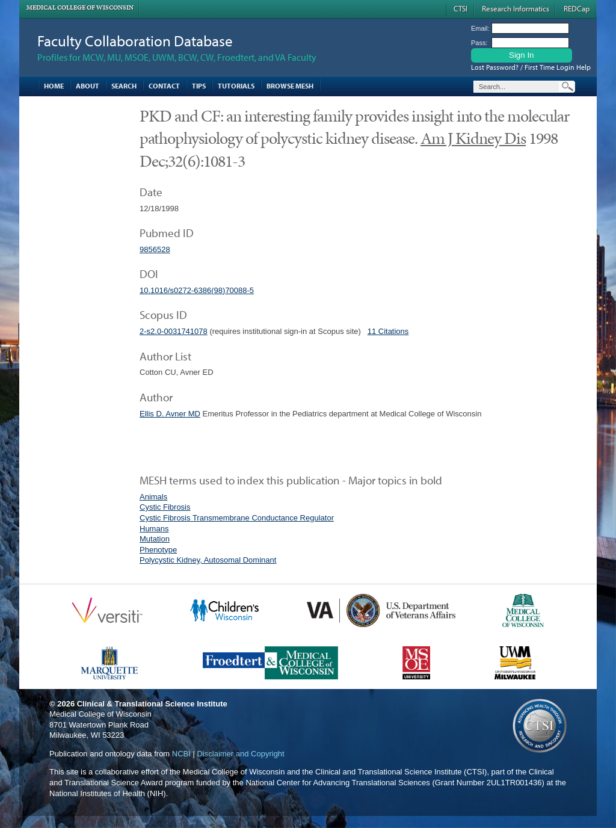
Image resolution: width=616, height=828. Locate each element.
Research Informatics (515, 8)
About (87, 85)
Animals (153, 496)
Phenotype (158, 549)
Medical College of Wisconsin (80, 7)
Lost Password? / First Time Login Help (531, 67)
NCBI (181, 753)
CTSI (460, 8)
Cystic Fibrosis (165, 506)
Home (54, 85)
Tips (199, 85)
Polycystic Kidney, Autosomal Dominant (208, 559)
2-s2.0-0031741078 (174, 331)
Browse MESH (289, 85)
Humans (154, 528)
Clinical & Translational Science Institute (152, 703)
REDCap (577, 8)
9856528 (155, 249)
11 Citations (388, 331)
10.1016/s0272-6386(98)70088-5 (197, 290)
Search (124, 85)
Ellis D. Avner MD (170, 413)
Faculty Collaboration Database (135, 40)
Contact (164, 85)
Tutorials (236, 85)
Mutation (155, 538)
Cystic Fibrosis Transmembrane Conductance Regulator (237, 517)
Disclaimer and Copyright (240, 753)
